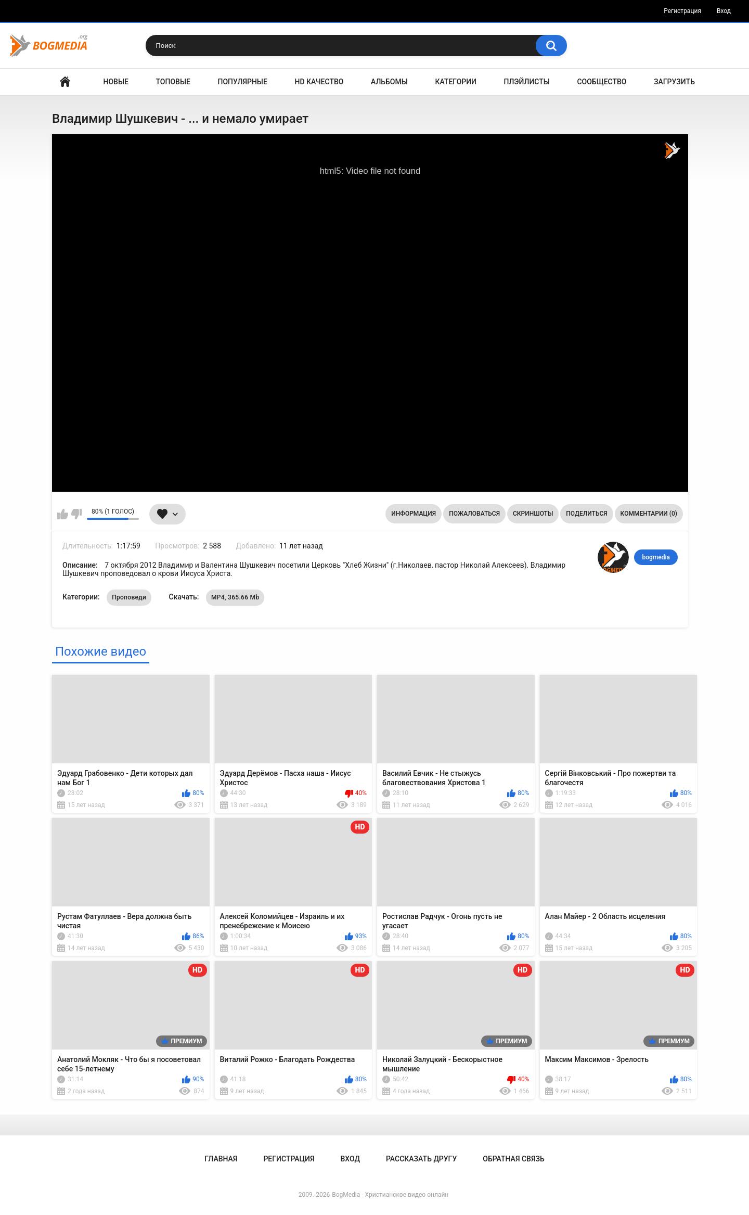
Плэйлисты (527, 82)
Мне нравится (62, 514)
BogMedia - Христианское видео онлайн (390, 1194)
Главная (65, 82)
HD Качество (318, 82)
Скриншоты (533, 513)
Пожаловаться (474, 513)
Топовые (173, 82)
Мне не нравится (76, 514)
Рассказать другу (421, 1159)
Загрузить (674, 82)
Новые (116, 82)
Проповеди (129, 597)
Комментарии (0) (649, 513)
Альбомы (389, 82)
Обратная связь (513, 1159)
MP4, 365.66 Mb (235, 597)
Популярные (242, 82)
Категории (455, 82)
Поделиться (586, 513)
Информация (413, 513)
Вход (724, 11)
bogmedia (656, 557)
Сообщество (601, 82)
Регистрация (682, 11)
